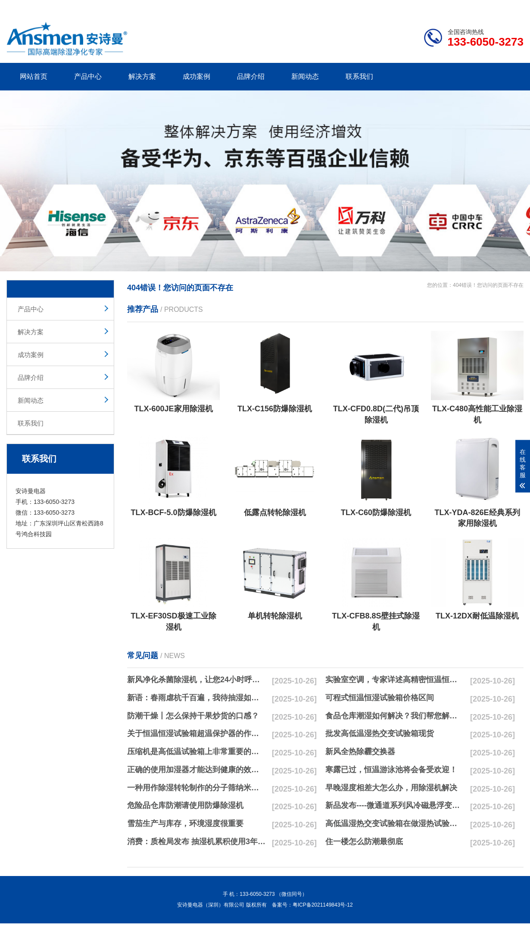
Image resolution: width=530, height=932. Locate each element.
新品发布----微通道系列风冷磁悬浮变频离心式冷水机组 (394, 805)
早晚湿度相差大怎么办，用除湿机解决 (391, 787)
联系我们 (359, 76)
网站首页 (33, 76)
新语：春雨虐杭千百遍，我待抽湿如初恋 (196, 697)
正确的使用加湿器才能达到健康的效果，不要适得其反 (196, 769)
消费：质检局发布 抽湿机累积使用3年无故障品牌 (196, 841)
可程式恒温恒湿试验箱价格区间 (379, 697)
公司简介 (393, 5)
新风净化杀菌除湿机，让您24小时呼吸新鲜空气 (196, 679)
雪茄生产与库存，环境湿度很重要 (185, 823)
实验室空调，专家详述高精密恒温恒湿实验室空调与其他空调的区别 (394, 679)
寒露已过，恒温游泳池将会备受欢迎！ (391, 769)
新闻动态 (305, 76)
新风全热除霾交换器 (360, 751)
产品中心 (88, 76)
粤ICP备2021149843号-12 (323, 905)
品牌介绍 (251, 76)
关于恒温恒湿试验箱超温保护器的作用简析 (196, 733)
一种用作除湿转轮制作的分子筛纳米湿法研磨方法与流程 (196, 787)
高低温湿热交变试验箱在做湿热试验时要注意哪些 (394, 823)
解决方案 (142, 76)
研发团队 (433, 5)
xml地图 (513, 5)
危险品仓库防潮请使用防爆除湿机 (185, 805)
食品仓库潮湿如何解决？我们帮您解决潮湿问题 (394, 715)
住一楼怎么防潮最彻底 (364, 841)
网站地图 (474, 5)
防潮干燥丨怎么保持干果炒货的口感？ (193, 715)
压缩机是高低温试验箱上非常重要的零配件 (196, 751)
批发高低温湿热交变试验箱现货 (379, 733)
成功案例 (196, 76)
